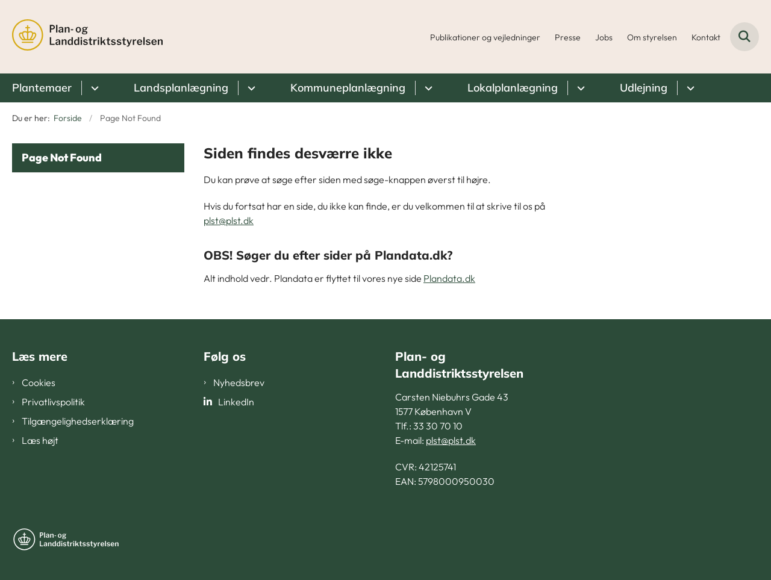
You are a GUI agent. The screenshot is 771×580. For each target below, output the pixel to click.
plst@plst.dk (229, 220)
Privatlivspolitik (53, 402)
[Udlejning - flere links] (689, 88)
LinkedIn (236, 402)
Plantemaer (42, 88)
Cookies (38, 382)
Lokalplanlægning (512, 88)
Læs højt (40, 440)
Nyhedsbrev (238, 382)
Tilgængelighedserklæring (78, 421)
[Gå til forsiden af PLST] (87, 36)
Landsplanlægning (181, 88)
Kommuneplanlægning (347, 88)
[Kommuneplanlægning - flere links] (427, 88)
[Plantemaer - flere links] (93, 88)
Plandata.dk (449, 278)
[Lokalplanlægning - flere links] (579, 88)
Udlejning (643, 88)
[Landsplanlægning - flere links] (249, 88)
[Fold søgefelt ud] (744, 36)
